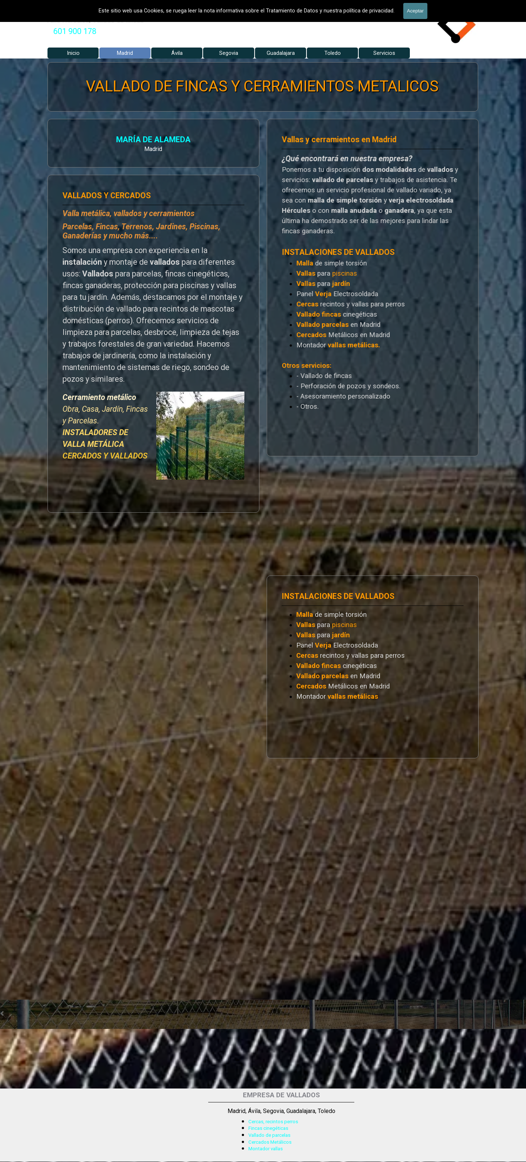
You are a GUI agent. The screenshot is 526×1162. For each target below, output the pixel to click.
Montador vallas (265, 1148)
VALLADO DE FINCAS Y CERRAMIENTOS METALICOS (262, 86)
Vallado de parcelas (269, 1135)
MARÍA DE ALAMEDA (76, 141)
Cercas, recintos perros (273, 1121)
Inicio (73, 53)
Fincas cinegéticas (268, 1128)
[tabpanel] (74, 31)
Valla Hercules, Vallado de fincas (95, 19)
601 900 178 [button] (74, 31)
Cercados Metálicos (269, 1142)
